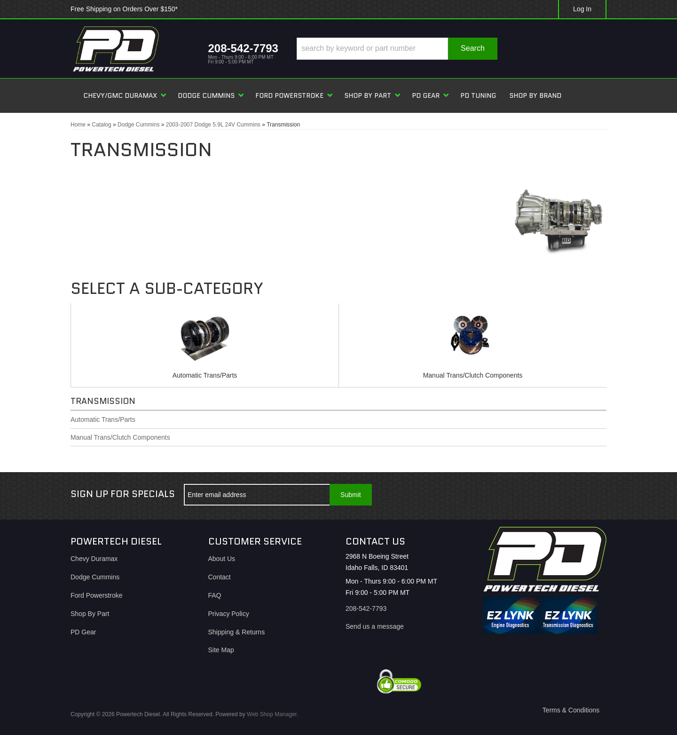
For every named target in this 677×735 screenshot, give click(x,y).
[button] (397, 49)
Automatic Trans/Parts (205, 375)
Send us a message (375, 626)
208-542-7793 (366, 608)
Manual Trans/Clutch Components (473, 375)
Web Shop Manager (272, 714)
